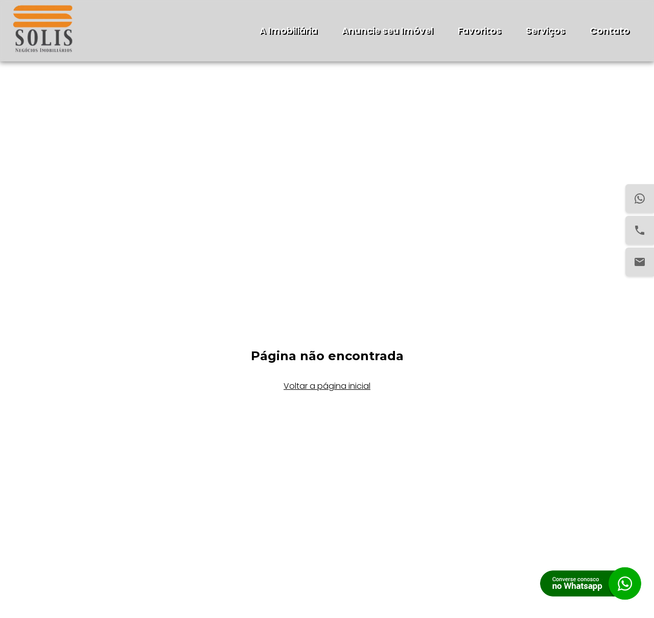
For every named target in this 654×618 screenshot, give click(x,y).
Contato (609, 31)
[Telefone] (639, 230)
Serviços (545, 31)
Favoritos (479, 31)
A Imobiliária (288, 31)
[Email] (639, 262)
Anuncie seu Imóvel (387, 31)
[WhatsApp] (639, 198)
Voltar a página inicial (327, 386)
